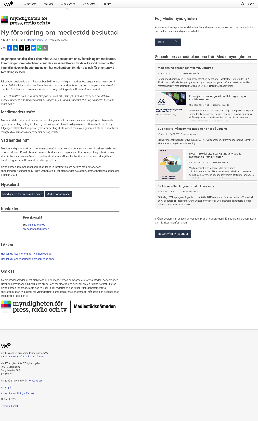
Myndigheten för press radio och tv (22, 194)
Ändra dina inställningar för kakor (18, 393)
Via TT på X (7, 387)
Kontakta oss (35, 380)
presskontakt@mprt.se (36, 229)
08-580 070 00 (36, 224)
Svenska (5, 406)
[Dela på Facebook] (9, 48)
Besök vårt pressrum (173, 233)
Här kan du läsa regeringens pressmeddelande (28, 259)
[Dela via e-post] (45, 48)
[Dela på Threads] (27, 48)
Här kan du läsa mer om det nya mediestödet (26, 253)
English (15, 406)
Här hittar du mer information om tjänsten (22, 356)
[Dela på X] (21, 48)
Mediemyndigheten (37, 40)
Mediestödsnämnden (59, 194)
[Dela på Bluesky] (33, 48)
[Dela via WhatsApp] (39, 48)
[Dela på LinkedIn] (15, 48)
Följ (168, 42)
